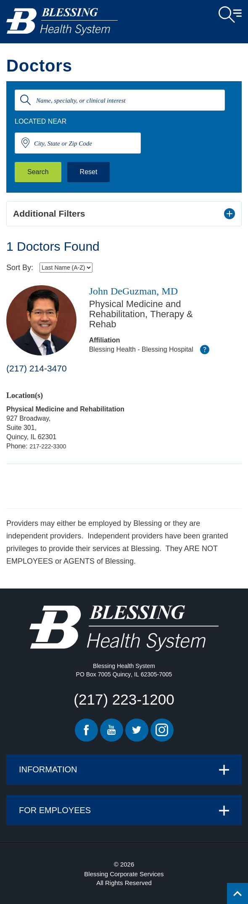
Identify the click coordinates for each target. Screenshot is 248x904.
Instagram (162, 730)
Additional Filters (49, 213)
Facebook (86, 730)
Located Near (40, 121)
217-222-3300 (47, 446)
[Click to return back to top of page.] (237, 893)
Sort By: (19, 267)
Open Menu (230, 14)
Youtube (111, 730)
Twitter (136, 730)
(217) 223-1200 (124, 699)
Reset (89, 171)
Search (38, 171)
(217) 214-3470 (36, 368)
